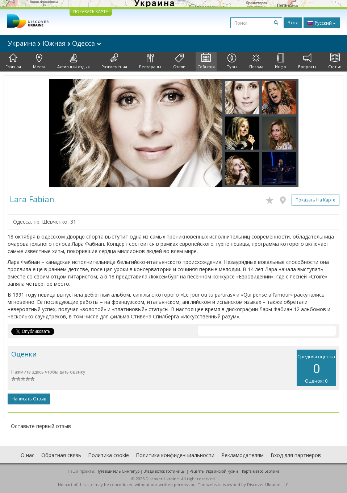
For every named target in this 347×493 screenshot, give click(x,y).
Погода (256, 61)
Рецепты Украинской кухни (213, 471)
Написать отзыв (29, 399)
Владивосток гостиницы (164, 471)
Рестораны (150, 61)
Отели (179, 61)
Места (39, 61)
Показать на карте (315, 200)
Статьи (335, 61)
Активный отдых (73, 61)
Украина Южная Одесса (54, 43)
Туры (232, 61)
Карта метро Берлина (261, 471)
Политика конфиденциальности (175, 455)
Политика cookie (108, 455)
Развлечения (114, 61)
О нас (27, 455)
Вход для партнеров (296, 455)
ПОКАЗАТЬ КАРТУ (90, 11)
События (206, 61)
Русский (322, 23)
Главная (13, 61)
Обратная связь (61, 455)
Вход (293, 23)
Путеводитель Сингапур (117, 471)
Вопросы (307, 61)
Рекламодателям (242, 455)
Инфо (280, 61)
